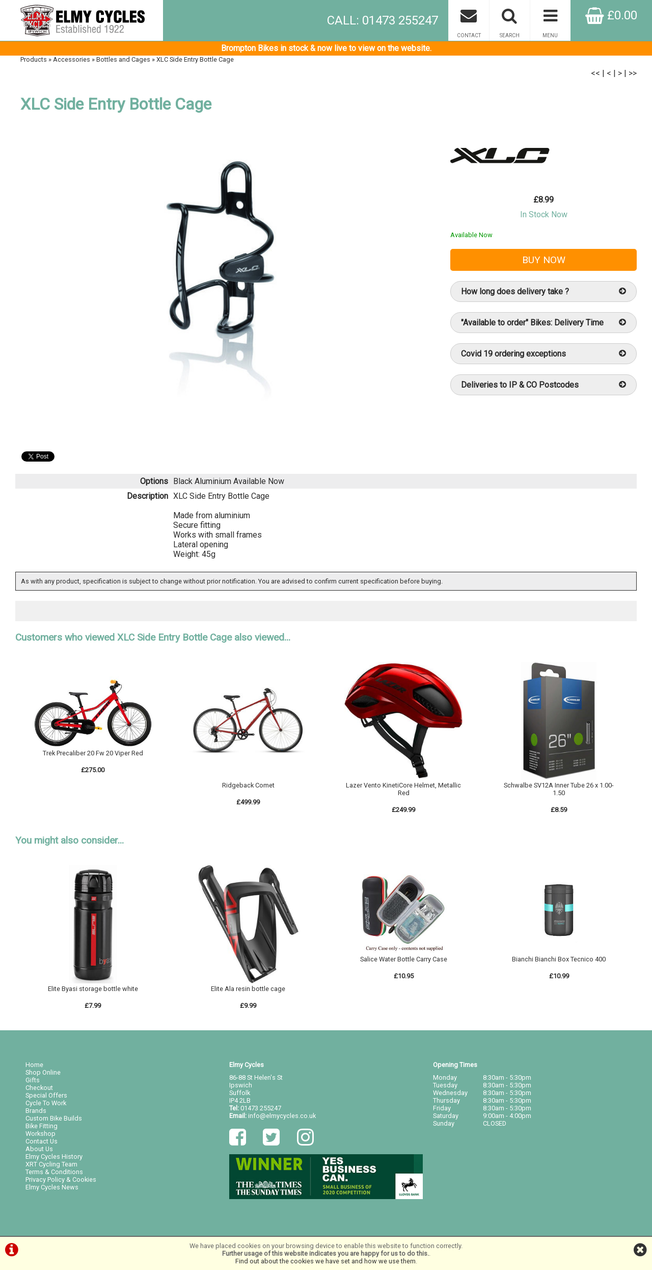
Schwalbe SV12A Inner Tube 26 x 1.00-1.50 (559, 789)
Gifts (32, 1080)
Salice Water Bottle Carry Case (403, 959)
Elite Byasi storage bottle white (93, 989)
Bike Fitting (41, 1126)
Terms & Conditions (54, 1172)
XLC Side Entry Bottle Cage (195, 59)
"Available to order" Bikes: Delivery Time (543, 322)
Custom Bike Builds (53, 1118)
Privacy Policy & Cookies (60, 1179)
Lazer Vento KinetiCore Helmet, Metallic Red (403, 789)
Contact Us (41, 1141)
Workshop (40, 1133)
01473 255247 (260, 1108)
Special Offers (46, 1095)
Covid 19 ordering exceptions (543, 354)
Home (34, 1065)
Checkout (39, 1087)
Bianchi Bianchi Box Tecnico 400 (559, 959)
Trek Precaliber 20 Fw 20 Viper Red (93, 753)
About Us (39, 1149)
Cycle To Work (45, 1103)
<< (595, 73)
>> (633, 73)
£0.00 (611, 15)
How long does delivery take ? (543, 291)
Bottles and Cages (123, 59)
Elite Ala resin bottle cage (248, 989)
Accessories (71, 59)
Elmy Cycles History (54, 1156)
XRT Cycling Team (51, 1164)
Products (33, 59)
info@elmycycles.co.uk (282, 1116)
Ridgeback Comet (248, 785)
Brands (35, 1110)
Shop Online (43, 1072)
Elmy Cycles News (51, 1187)
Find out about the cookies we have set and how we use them (325, 1261)
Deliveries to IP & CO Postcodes (543, 385)
